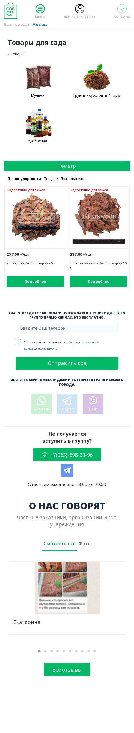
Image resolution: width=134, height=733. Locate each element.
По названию (71, 178)
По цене (51, 178)
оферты (72, 342)
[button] (39, 651)
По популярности (24, 178)
